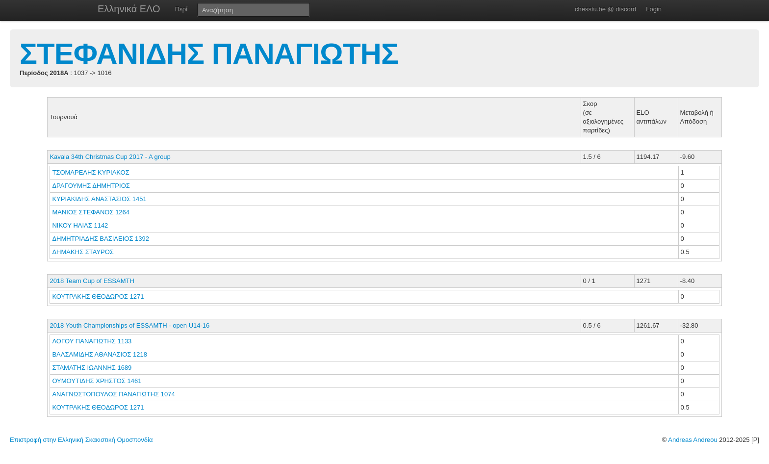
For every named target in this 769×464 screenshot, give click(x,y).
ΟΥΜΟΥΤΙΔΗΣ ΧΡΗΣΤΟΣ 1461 (96, 381)
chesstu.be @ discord (605, 9)
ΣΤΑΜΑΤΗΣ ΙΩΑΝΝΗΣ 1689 (91, 367)
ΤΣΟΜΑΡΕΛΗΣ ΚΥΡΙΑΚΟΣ (91, 172)
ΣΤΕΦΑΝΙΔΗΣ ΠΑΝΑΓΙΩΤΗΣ (209, 53)
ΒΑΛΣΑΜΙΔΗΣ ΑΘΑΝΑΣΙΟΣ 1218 (99, 354)
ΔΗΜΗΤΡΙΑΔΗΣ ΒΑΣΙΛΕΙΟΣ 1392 (100, 238)
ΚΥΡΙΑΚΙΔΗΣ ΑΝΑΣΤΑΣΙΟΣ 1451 (99, 199)
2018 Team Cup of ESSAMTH (92, 280)
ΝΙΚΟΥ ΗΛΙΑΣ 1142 (80, 225)
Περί (181, 9)
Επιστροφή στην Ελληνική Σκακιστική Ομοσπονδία (81, 439)
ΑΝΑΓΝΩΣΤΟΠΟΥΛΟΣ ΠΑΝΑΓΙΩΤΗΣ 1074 (113, 394)
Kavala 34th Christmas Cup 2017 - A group (110, 156)
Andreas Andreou (692, 439)
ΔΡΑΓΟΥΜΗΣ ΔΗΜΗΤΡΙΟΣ (91, 185)
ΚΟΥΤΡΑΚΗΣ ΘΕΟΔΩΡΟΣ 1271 (98, 296)
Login (654, 9)
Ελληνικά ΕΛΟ (129, 8)
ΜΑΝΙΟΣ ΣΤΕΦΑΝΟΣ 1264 (90, 212)
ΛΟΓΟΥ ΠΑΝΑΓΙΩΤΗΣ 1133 (91, 341)
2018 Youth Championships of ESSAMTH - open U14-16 (129, 325)
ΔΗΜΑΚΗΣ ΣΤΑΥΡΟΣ (83, 252)
